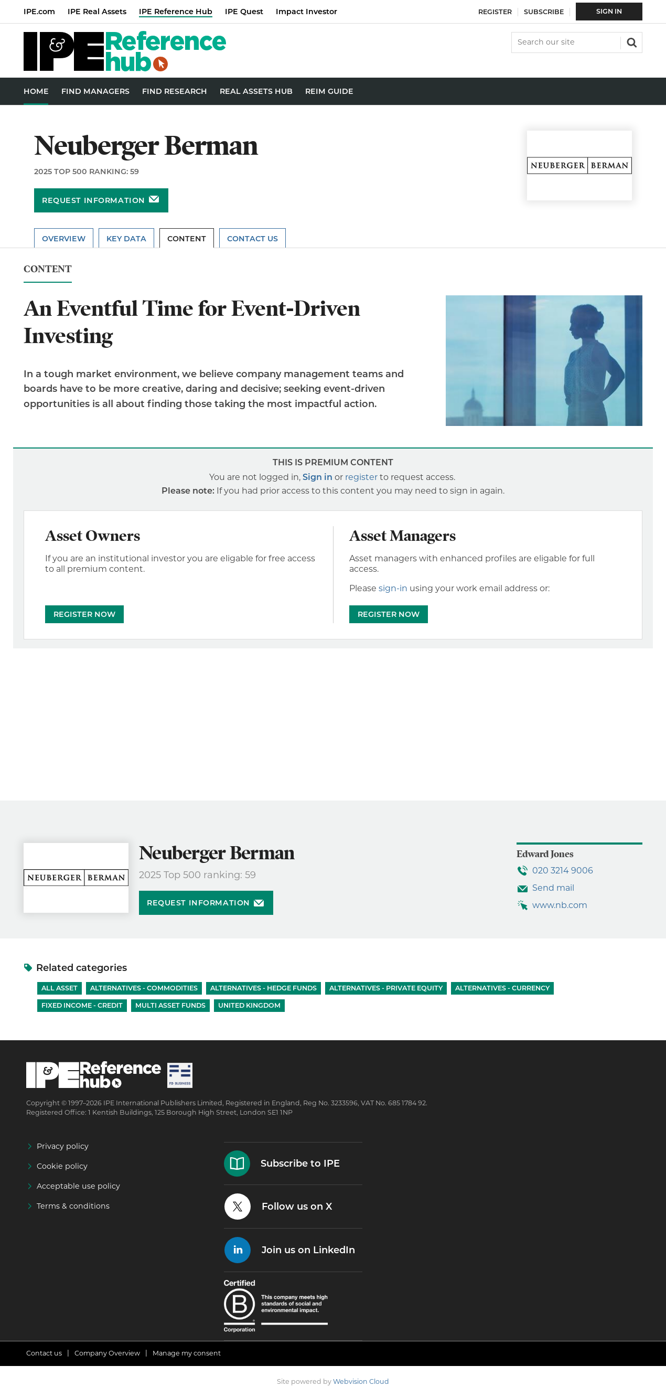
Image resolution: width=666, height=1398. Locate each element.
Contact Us (252, 238)
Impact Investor (306, 11)
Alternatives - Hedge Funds (263, 988)
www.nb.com (559, 905)
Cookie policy (62, 1166)
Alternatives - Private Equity (386, 988)
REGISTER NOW (84, 614)
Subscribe (544, 12)
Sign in (317, 477)
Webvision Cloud (361, 1381)
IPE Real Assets (97, 11)
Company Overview (107, 1353)
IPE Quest (244, 11)
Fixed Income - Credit (82, 1005)
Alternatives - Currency (502, 988)
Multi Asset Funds (170, 1005)
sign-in (393, 588)
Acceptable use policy (78, 1186)
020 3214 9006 (562, 871)
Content (186, 238)
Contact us (44, 1353)
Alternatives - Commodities (144, 988)
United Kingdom (249, 1005)
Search (630, 41)
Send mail (553, 888)
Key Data (126, 238)
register (361, 477)
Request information (93, 200)
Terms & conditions (73, 1206)
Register (495, 12)
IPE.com (39, 11)
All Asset (59, 988)
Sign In (609, 11)
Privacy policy (63, 1146)
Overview (63, 238)
